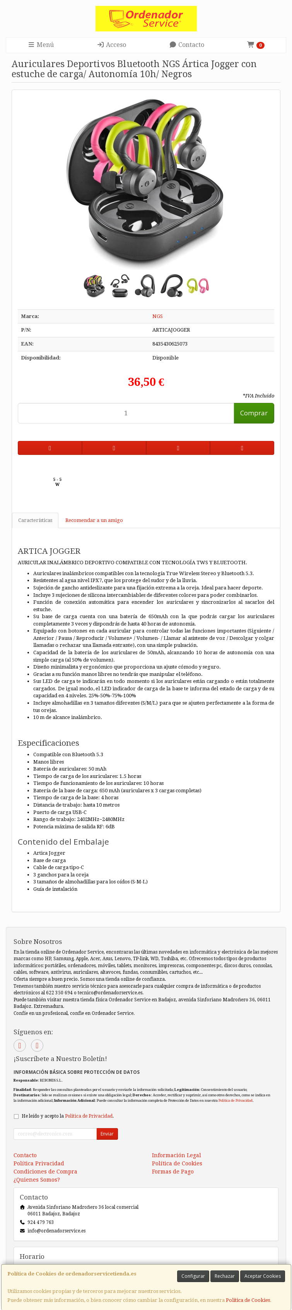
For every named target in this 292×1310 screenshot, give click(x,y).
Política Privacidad (39, 1163)
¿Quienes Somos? (37, 1180)
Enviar (107, 1133)
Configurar (193, 1276)
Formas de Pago (173, 1171)
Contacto (186, 44)
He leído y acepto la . (68, 1116)
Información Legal (176, 1155)
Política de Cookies (248, 1300)
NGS (157, 316)
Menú (40, 44)
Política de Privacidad (236, 1100)
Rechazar (225, 1276)
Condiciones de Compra (45, 1171)
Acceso (111, 44)
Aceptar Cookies (262, 1276)
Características (35, 520)
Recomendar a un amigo (94, 520)
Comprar (254, 412)
